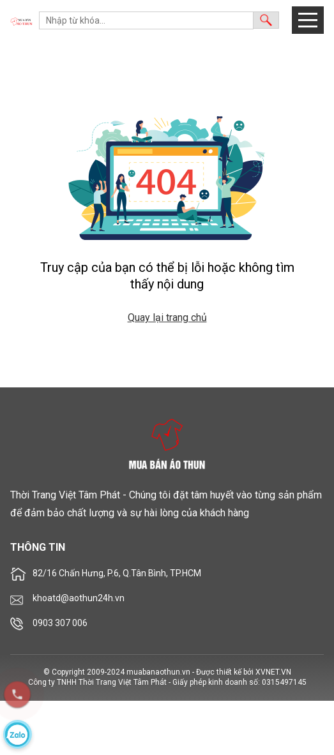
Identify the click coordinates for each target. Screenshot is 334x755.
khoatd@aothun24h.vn (79, 598)
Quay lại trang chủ (167, 317)
